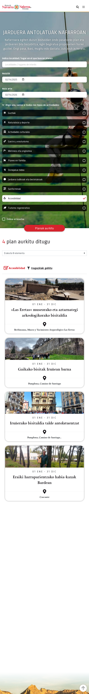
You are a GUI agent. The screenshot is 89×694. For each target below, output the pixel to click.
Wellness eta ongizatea (44, 151)
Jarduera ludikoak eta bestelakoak (44, 179)
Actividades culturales (44, 132)
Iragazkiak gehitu (39, 268)
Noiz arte (7, 88)
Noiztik (6, 73)
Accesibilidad (44, 198)
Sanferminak (44, 189)
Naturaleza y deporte (44, 122)
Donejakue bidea (44, 170)
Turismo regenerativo (44, 208)
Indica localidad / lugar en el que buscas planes (27, 58)
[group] (44, 113)
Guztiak (44, 113)
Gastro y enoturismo (44, 141)
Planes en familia (44, 160)
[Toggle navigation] (83, 7)
